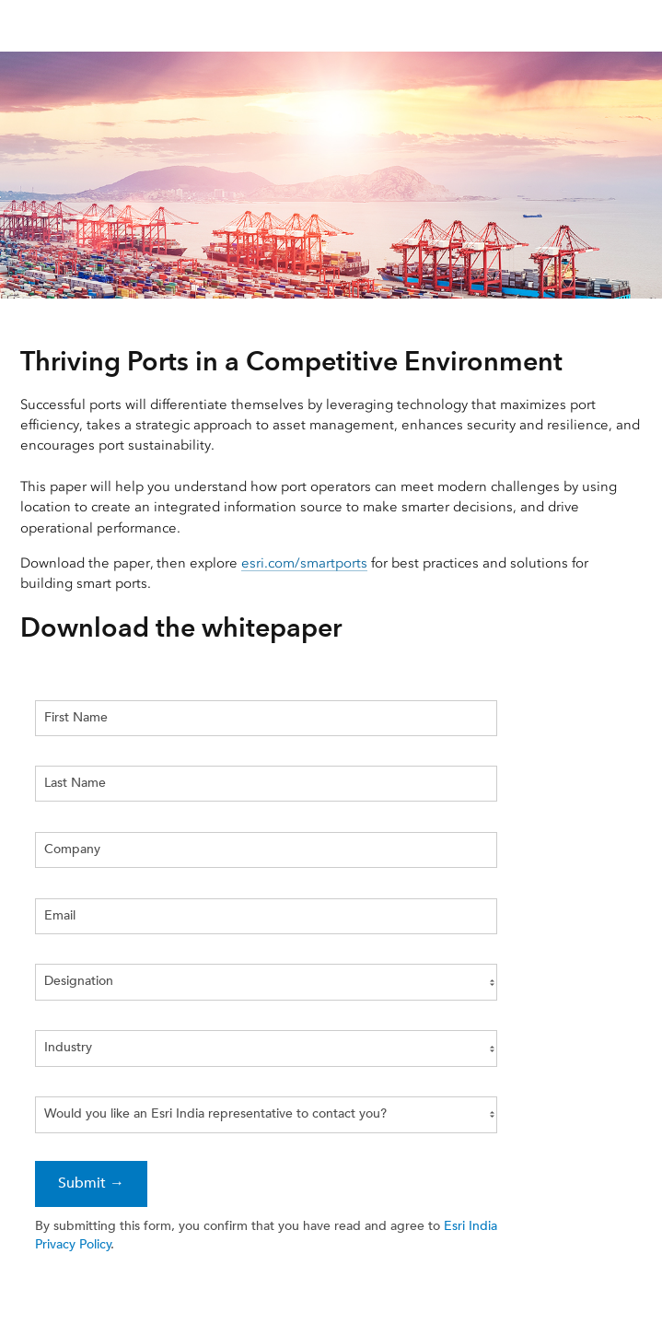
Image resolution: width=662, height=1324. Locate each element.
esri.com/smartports (304, 563)
